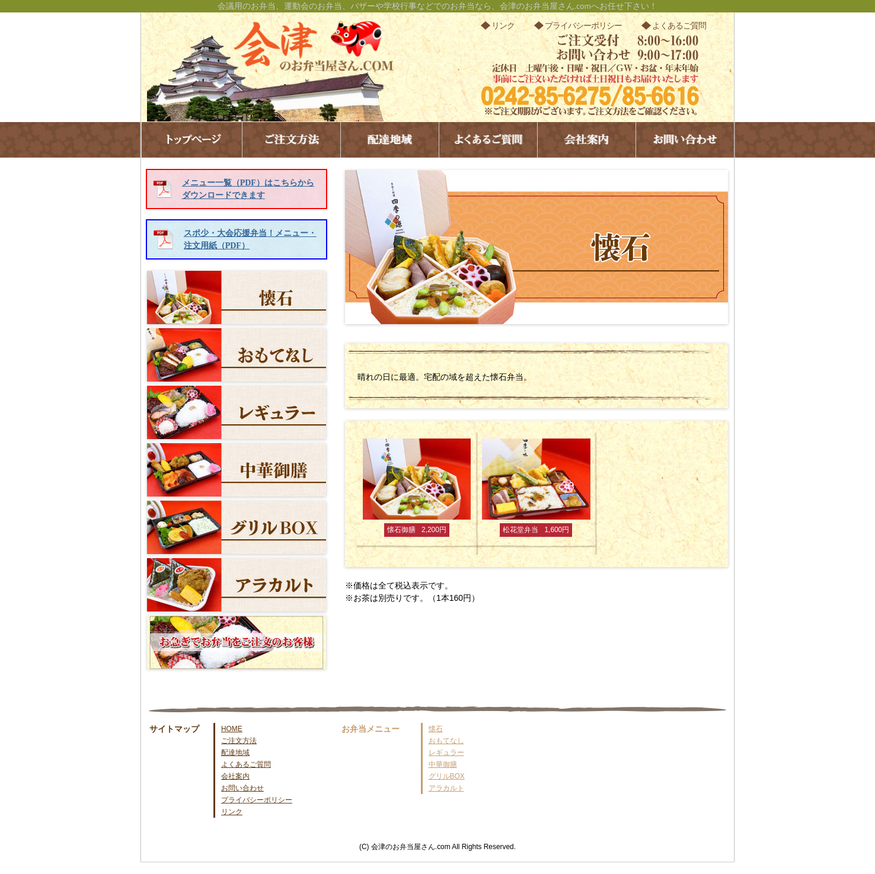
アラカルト (236, 585)
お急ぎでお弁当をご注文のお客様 (236, 642)
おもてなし (236, 355)
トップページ (191, 140)
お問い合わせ (685, 140)
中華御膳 (236, 470)
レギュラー (236, 412)
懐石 (236, 297)
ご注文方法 (291, 140)
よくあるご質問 (679, 25)
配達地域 (389, 140)
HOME (231, 729)
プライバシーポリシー (583, 25)
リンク (503, 25)
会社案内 (586, 140)
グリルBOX (236, 527)
